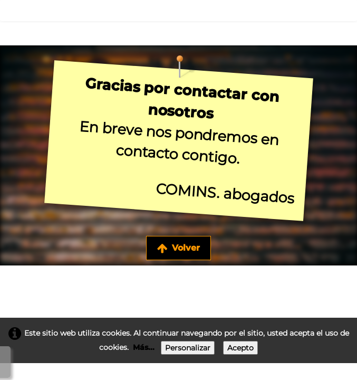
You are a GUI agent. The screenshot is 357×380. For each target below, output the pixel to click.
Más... (144, 347)
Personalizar (187, 348)
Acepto (240, 348)
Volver (178, 248)
